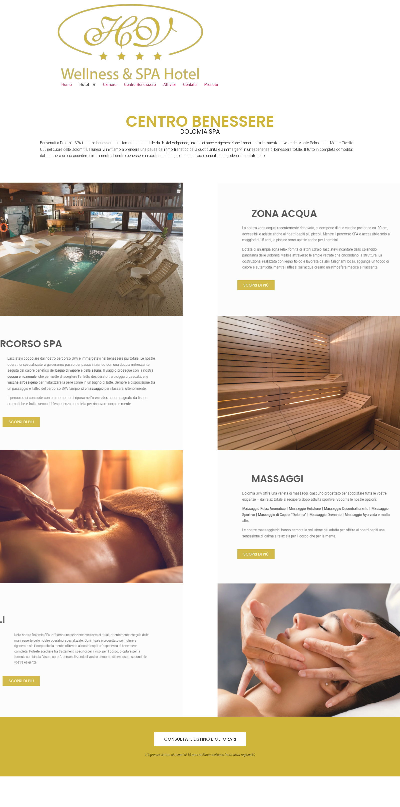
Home (66, 84)
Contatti (190, 84)
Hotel (84, 84)
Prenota (211, 84)
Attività (169, 84)
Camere (110, 84)
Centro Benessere (140, 84)
